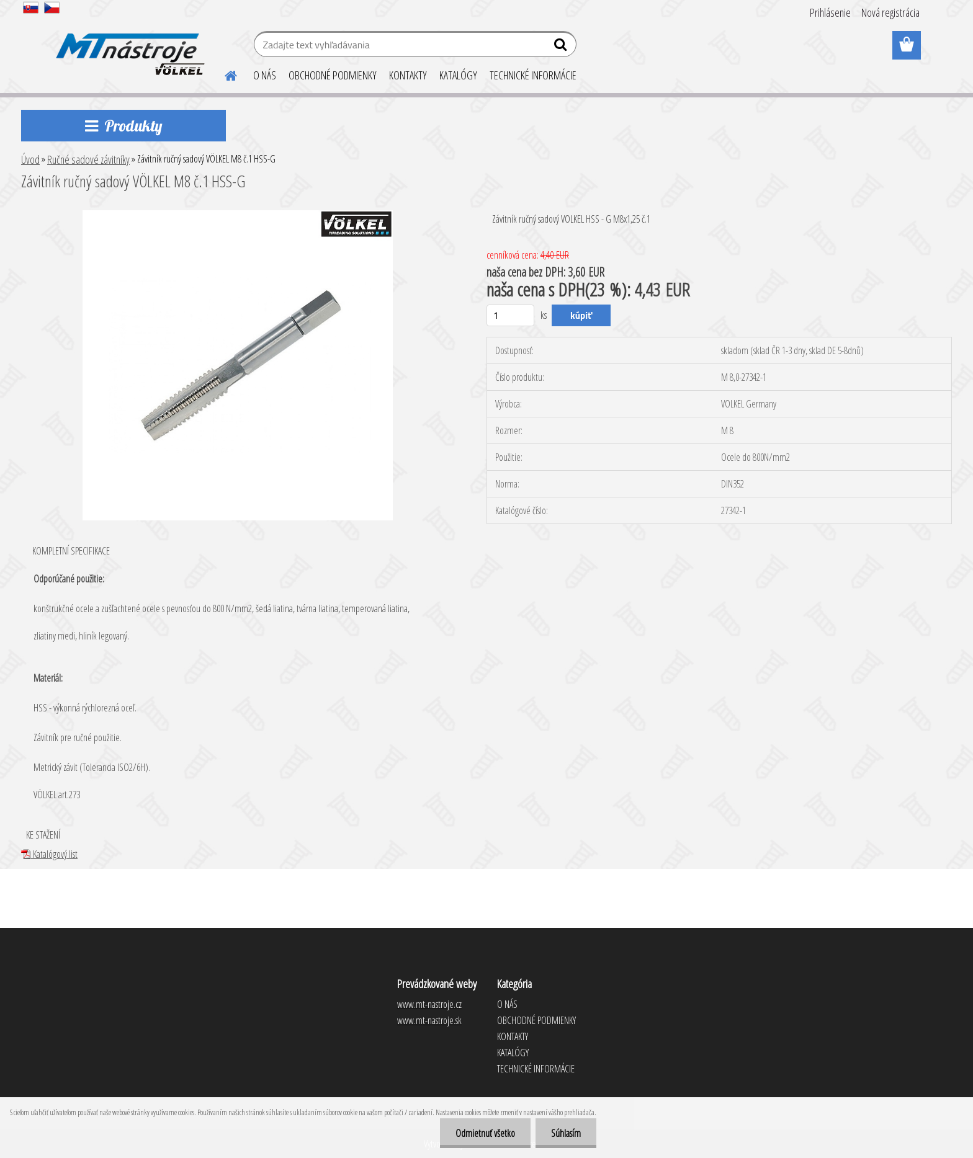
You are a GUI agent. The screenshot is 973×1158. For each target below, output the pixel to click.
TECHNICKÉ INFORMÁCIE (533, 75)
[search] (562, 47)
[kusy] (510, 315)
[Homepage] (223, 74)
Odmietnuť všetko (485, 1133)
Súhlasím (566, 1133)
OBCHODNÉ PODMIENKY (333, 75)
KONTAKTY (408, 75)
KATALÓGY (458, 75)
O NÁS (264, 75)
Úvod (30, 159)
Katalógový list (49, 854)
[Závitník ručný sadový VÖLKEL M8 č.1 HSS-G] (238, 215)
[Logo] (128, 46)
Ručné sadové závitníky (88, 159)
